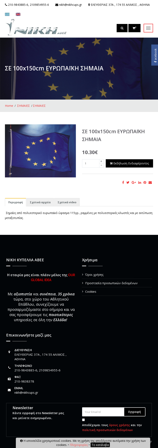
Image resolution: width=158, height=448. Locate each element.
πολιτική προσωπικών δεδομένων (107, 430)
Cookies (90, 291)
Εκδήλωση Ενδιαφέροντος (129, 163)
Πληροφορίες (79, 445)
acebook (155, 56)
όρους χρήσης (119, 425)
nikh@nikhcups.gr (26, 392)
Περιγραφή (15, 202)
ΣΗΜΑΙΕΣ (23, 106)
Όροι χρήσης (94, 274)
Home (9, 106)
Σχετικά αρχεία (40, 202)
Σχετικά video (67, 202)
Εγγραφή (134, 412)
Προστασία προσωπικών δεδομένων (111, 283)
